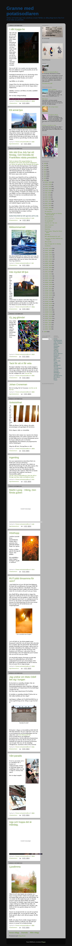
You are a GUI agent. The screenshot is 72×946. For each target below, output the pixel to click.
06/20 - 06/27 (49, 278)
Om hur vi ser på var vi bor (49, 125)
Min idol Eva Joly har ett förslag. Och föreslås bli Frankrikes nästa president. (23, 155)
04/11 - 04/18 (48, 299)
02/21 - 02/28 (48, 314)
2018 (45, 163)
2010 (45, 180)
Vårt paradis (15, 755)
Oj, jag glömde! (17, 317)
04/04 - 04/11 (48, 301)
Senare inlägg (14, 933)
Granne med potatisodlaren (51, 72)
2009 (45, 331)
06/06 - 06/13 (48, 282)
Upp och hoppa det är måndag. (53, 243)
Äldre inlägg (34, 933)
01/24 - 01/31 (48, 322)
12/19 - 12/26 (48, 184)
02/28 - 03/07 (49, 312)
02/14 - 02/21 (48, 316)
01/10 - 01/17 (48, 326)
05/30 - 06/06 (48, 284)
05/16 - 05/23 (48, 288)
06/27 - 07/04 (48, 276)
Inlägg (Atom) (21, 935)
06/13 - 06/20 (48, 280)
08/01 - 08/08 (48, 265)
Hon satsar (45, 98)
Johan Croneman (18, 384)
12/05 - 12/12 (48, 188)
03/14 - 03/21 (48, 307)
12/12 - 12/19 (48, 186)
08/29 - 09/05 (49, 257)
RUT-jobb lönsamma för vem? (52, 236)
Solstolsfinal (15, 402)
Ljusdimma (15, 866)
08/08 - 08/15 (48, 263)
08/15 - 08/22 (48, 261)
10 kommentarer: (13, 220)
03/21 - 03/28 (48, 305)
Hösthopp (14, 533)
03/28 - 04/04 (49, 303)
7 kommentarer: (13, 356)
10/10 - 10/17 (48, 205)
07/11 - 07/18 (48, 271)
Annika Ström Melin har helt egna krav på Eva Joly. (23, 216)
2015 (45, 169)
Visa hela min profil (47, 83)
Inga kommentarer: (14, 143)
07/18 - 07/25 (48, 269)
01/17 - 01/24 (48, 324)
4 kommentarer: (13, 103)
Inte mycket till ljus (18, 272)
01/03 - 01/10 (48, 329)
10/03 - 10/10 (48, 207)
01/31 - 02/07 (48, 320)
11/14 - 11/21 (48, 195)
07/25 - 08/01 (48, 267)
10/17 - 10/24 (48, 203)
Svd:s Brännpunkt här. (24, 735)
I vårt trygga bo (17, 29)
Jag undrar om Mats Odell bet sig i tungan (22, 678)
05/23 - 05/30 (48, 286)
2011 (45, 178)
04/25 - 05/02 (49, 295)
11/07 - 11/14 (48, 197)
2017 (45, 165)
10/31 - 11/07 (48, 199)
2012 (45, 176)
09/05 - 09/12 (48, 254)
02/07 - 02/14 (48, 318)
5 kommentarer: (13, 450)
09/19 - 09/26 (48, 250)
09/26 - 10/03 (48, 248)
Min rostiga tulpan (53, 106)
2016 (45, 167)
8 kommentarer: (13, 749)
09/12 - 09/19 (48, 252)
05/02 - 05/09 (49, 293)
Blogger (44, 942)
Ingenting (14, 457)
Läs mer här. (28, 373)
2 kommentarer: (13, 265)
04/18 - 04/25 (48, 297)
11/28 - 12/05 (48, 190)
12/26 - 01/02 (48, 182)
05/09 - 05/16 (48, 290)
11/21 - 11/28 (48, 192)
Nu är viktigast (52, 89)
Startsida (24, 933)
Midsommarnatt (17, 227)
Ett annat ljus (16, 110)
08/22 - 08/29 (49, 259)
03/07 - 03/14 (48, 309)
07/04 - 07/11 (48, 274)
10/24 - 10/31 (48, 201)
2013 (45, 174)
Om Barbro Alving (53, 114)
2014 (45, 171)
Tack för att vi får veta (20, 363)
